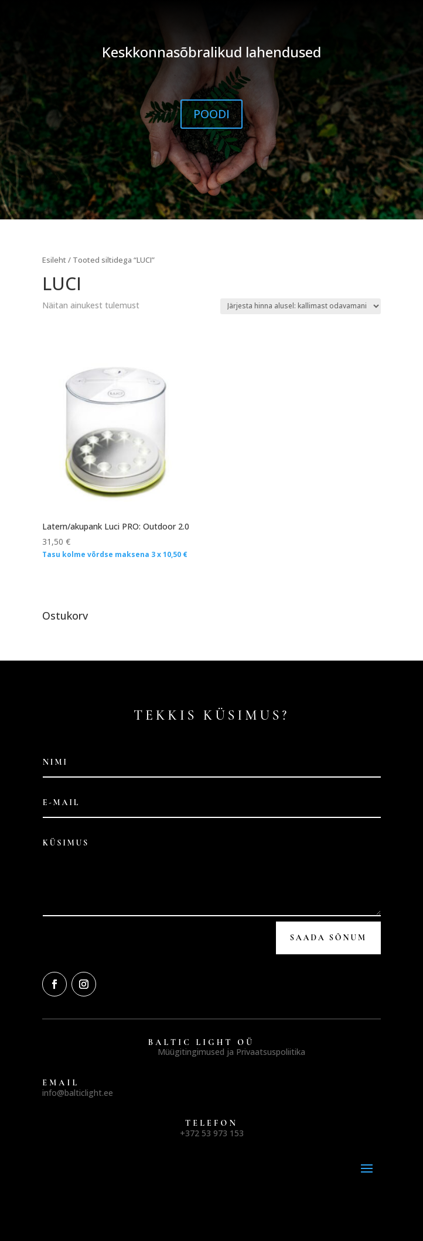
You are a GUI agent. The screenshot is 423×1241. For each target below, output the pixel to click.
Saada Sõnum (328, 938)
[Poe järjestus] (300, 306)
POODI (211, 114)
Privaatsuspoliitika (270, 1051)
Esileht (54, 260)
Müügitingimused (191, 1051)
